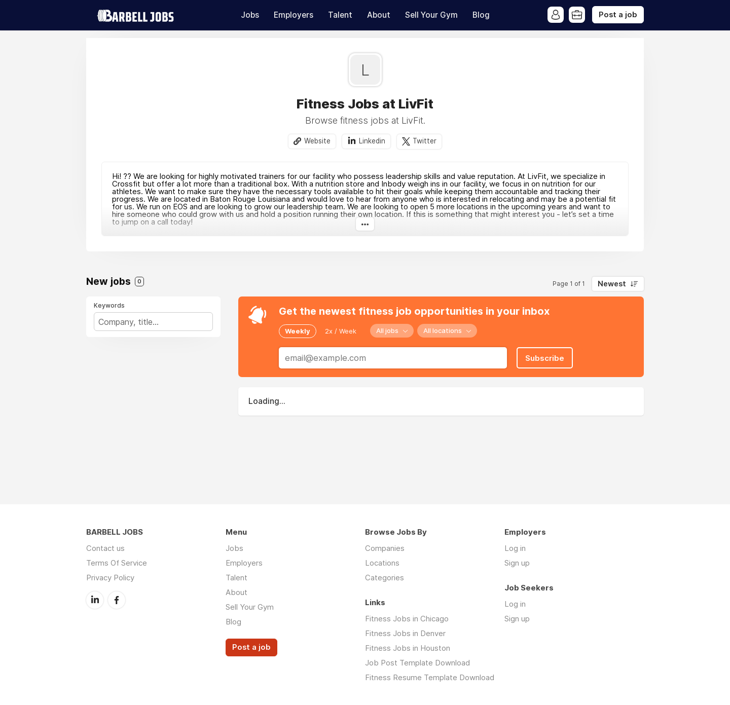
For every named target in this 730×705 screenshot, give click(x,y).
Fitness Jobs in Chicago (407, 618)
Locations (382, 563)
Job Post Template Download (417, 662)
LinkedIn (94, 600)
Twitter (424, 141)
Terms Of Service (116, 563)
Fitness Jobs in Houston (407, 648)
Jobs (250, 15)
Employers (293, 15)
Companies (385, 548)
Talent (340, 15)
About (378, 15)
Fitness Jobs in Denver (405, 633)
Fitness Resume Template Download (429, 677)
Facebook (116, 600)
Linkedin (372, 141)
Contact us (105, 548)
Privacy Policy (110, 577)
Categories (384, 577)
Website (317, 141)
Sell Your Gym (431, 15)
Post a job (618, 14)
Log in (515, 548)
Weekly (297, 331)
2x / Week (340, 331)
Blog (481, 15)
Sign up (517, 563)
